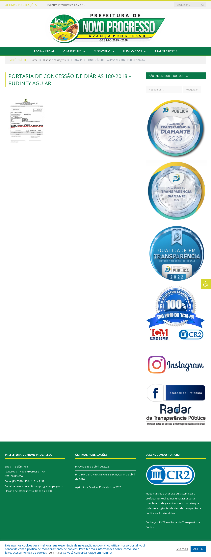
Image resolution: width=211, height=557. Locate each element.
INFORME (80, 466)
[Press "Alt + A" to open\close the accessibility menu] (206, 284)
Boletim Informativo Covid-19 (66, 5)
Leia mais (55, 552)
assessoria (188, 498)
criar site (170, 493)
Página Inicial (44, 51)
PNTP (162, 522)
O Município (72, 51)
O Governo (102, 51)
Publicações (132, 51)
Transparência (166, 51)
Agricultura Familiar (86, 487)
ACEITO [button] (198, 549)
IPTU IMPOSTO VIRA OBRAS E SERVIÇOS (98, 474)
